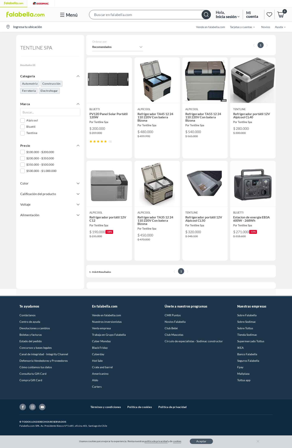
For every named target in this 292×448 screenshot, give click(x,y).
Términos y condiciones (105, 407)
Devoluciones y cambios (34, 328)
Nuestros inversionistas (107, 321)
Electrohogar (49, 90)
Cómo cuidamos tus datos (35, 367)
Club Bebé (171, 328)
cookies (177, 441)
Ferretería (29, 90)
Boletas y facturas (30, 334)
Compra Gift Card (30, 380)
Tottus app (243, 380)
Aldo (95, 380)
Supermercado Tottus (250, 341)
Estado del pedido (30, 341)
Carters (97, 386)
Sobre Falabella (247, 315)
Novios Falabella (175, 321)
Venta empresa (101, 328)
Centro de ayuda (29, 321)
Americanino (100, 373)
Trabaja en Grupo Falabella (109, 334)
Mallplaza (243, 373)
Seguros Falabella (248, 360)
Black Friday (100, 347)
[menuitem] (240, 27)
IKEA (240, 347)
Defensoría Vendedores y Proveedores (43, 360)
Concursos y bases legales (35, 347)
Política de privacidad (172, 407)
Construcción (51, 83)
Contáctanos (27, 315)
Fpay (240, 367)
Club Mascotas (174, 334)
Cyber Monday (101, 341)
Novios (265, 27)
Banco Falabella (247, 354)
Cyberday (98, 354)
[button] (150, 15)
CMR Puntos (173, 315)
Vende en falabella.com (210, 27)
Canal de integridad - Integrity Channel (43, 354)
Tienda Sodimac (247, 334)
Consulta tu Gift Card (32, 373)
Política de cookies (139, 407)
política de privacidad (156, 441)
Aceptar (201, 441)
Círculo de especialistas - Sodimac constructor (194, 341)
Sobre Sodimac (246, 321)
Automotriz (30, 83)
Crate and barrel (102, 367)
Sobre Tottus (245, 328)
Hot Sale (97, 360)
